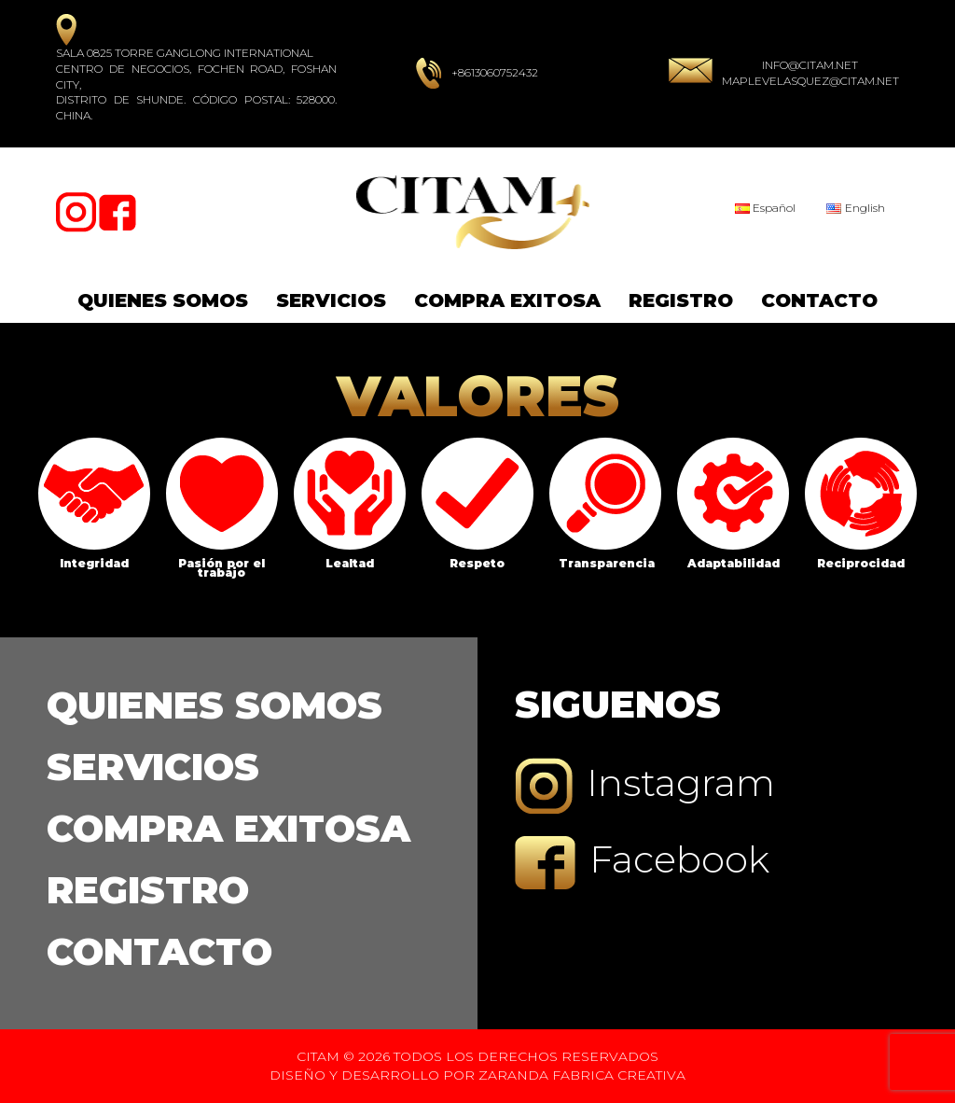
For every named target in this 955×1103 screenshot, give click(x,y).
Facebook (642, 862)
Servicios (331, 300)
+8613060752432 (494, 72)
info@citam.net (810, 65)
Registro (681, 300)
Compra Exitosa (507, 300)
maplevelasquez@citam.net (810, 81)
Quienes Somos (162, 300)
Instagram (645, 786)
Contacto (819, 300)
